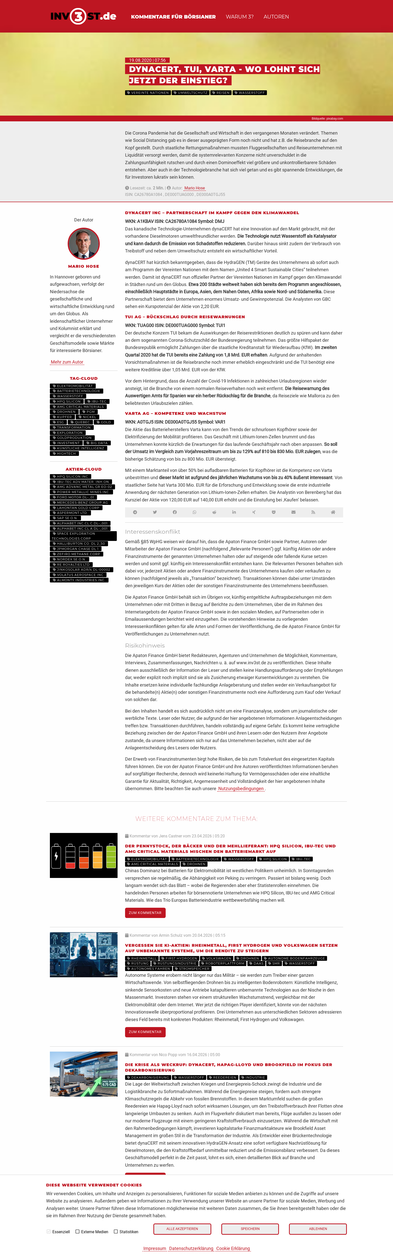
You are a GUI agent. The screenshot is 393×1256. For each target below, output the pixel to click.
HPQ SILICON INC (70, 476)
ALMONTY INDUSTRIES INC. (79, 580)
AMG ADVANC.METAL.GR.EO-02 (82, 487)
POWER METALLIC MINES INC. (81, 492)
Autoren (276, 17)
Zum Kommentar (145, 913)
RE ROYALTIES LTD (71, 564)
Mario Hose (194, 188)
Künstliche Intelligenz (78, 448)
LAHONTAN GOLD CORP (76, 508)
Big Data (97, 443)
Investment (66, 443)
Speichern (250, 1229)
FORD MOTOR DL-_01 (73, 497)
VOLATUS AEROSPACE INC (78, 575)
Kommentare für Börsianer (173, 17)
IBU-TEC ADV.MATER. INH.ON (81, 482)
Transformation (72, 427)
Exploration (68, 433)
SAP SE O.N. (65, 518)
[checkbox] (48, 1231)
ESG (58, 422)
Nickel (87, 417)
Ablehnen (318, 1229)
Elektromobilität (73, 386)
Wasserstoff (68, 396)
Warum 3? (240, 17)
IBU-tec (97, 401)
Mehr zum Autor (67, 362)
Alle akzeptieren (182, 1229)
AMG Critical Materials (78, 407)
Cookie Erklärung (233, 1248)
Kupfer (62, 417)
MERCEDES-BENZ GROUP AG (80, 502)
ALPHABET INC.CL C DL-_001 (80, 523)
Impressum (154, 1248)
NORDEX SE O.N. (69, 559)
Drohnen (64, 412)
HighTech (64, 453)
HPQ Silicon (67, 401)
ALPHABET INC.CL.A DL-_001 (80, 528)
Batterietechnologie (76, 391)
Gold (104, 422)
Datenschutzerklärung (191, 1248)
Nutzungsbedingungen (241, 788)
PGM (88, 412)
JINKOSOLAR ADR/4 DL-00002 (81, 569)
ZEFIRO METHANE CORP (76, 554)
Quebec (80, 422)
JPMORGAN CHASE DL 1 (76, 549)
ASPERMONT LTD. (70, 513)
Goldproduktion (72, 438)
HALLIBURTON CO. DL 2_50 (79, 543)
